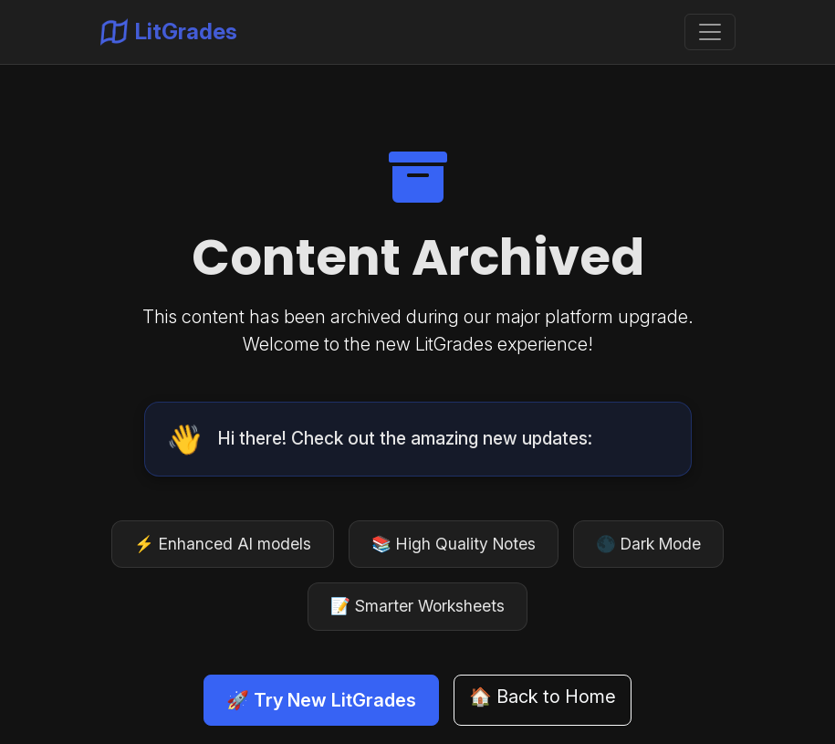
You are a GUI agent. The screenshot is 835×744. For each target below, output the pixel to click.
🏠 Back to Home (542, 696)
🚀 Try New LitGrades (321, 700)
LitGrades (168, 32)
